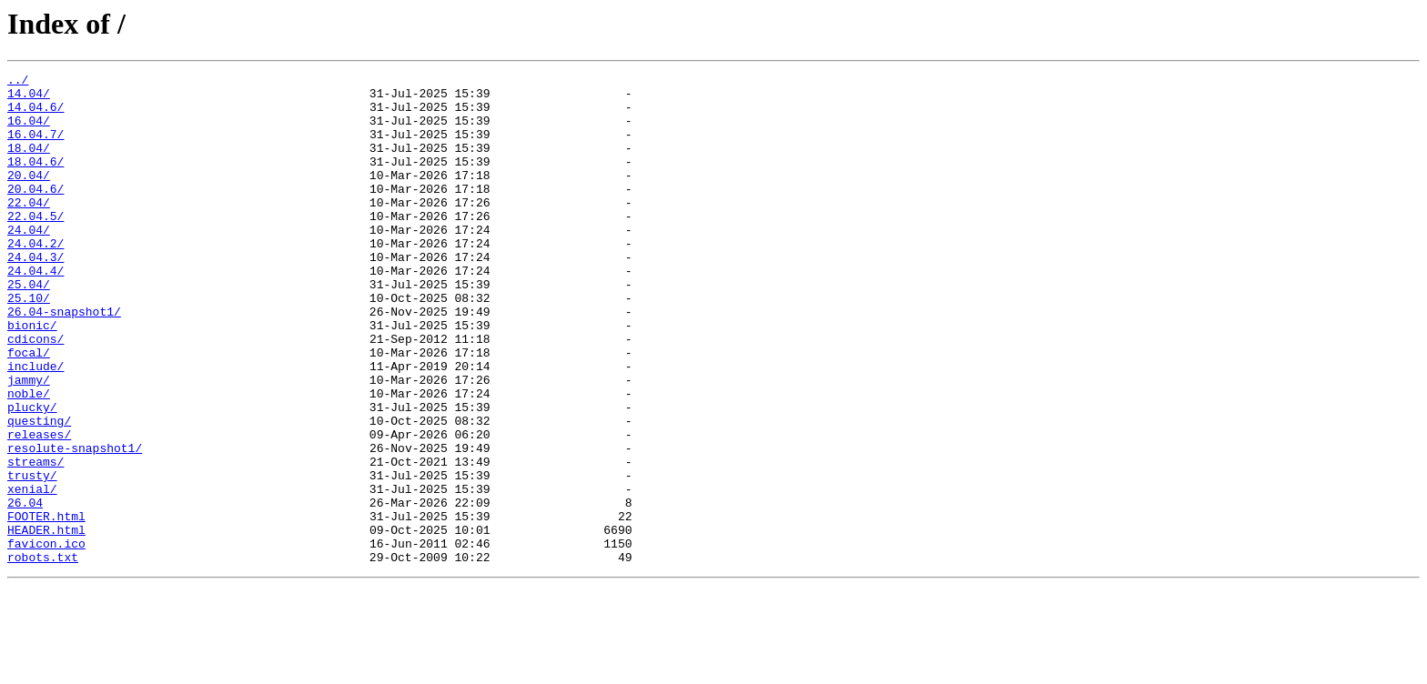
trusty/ (32, 556)
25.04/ (28, 327)
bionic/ (32, 376)
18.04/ (28, 164)
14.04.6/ (35, 114)
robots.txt (42, 655)
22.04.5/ (35, 245)
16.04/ (28, 131)
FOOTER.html (46, 606)
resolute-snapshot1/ (74, 524)
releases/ (39, 507)
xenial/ (32, 573)
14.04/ (28, 98)
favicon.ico (46, 638)
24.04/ (28, 262)
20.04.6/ (35, 213)
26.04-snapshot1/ (64, 360)
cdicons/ (35, 393)
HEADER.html (46, 622)
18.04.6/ (35, 180)
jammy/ (28, 442)
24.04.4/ (35, 311)
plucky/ (32, 475)
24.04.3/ (35, 295)
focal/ (28, 409)
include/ (35, 425)
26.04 (25, 589)
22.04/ (28, 229)
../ (17, 82)
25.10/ (28, 344)
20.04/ (28, 196)
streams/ (35, 540)
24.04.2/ (35, 278)
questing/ (39, 491)
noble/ (28, 458)
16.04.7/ (35, 147)
